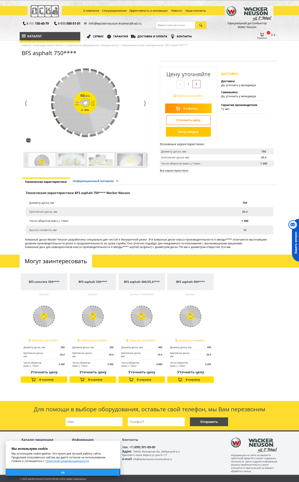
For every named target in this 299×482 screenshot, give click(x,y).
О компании (91, 10)
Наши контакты (195, 10)
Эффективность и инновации (148, 10)
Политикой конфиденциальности (67, 461)
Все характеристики (174, 170)
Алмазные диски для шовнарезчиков (142, 45)
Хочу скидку (188, 132)
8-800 (69, 23)
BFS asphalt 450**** (190, 282)
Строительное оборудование (82, 45)
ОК (63, 472)
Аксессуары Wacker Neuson (48, 45)
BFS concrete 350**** (44, 282)
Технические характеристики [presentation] (46, 182)
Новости (176, 10)
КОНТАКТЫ (184, 36)
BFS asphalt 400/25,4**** (142, 282)
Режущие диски (110, 45)
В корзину (190, 108)
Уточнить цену (188, 120)
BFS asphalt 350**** (93, 282)
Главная (26, 45)
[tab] (46, 181)
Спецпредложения (114, 10)
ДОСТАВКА (152, 36)
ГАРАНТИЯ (120, 36)
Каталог (34, 36)
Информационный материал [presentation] (93, 181)
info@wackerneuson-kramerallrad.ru (115, 23)
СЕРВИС (98, 36)
